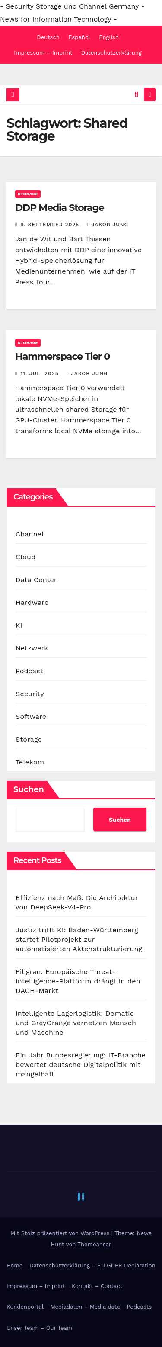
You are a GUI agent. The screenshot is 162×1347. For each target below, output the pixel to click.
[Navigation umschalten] (150, 94)
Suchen (28, 789)
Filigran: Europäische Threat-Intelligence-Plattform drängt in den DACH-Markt (78, 981)
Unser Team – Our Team (39, 1328)
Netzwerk (32, 648)
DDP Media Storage (59, 207)
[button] (136, 94)
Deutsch (48, 37)
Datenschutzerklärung (111, 52)
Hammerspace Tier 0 (62, 356)
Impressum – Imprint (43, 52)
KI (19, 625)
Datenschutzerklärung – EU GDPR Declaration (92, 1265)
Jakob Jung (107, 225)
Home (14, 1265)
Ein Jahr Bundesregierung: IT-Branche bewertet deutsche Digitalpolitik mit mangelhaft (81, 1064)
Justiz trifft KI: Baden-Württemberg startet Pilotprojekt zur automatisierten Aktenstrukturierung (79, 939)
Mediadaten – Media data (85, 1307)
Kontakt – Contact (97, 1286)
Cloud (25, 557)
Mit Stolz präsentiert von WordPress (60, 1233)
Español (79, 37)
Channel (30, 534)
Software (31, 716)
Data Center (36, 580)
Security (30, 694)
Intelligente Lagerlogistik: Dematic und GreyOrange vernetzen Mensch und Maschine (76, 1022)
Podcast (29, 671)
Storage (28, 193)
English (109, 37)
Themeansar (94, 1244)
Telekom (30, 762)
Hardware (32, 602)
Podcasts (139, 1307)
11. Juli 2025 (40, 373)
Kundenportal (25, 1307)
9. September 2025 (50, 225)
